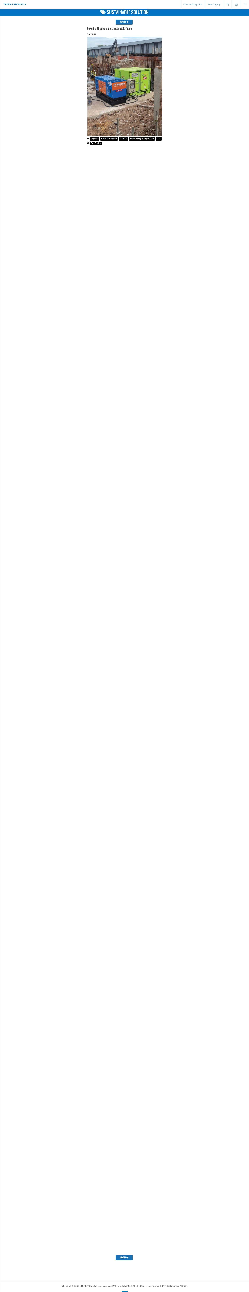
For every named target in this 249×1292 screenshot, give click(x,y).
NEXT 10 (124, 22)
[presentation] (228, 4)
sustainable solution (109, 138)
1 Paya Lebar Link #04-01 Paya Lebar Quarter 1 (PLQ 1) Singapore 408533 (151, 1286)
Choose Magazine (192, 4)
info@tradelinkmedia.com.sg (97, 1286)
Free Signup (214, 4)
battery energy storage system (142, 138)
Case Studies (96, 143)
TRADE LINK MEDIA (14, 4)
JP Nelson (123, 138)
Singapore (95, 138)
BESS (158, 138)
